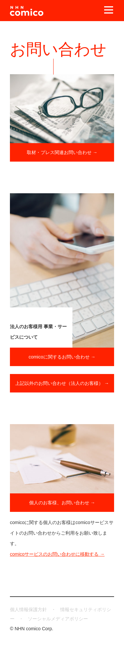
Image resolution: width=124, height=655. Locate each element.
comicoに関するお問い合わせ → (61, 356)
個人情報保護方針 (28, 609)
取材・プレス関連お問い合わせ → (62, 152)
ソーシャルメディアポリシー (58, 618)
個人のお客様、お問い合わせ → (62, 502)
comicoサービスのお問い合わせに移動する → (57, 554)
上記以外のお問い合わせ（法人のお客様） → (62, 383)
